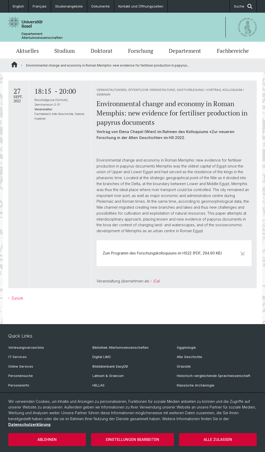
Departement (185, 50)
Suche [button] (243, 6)
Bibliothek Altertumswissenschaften (120, 347)
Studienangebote (69, 6)
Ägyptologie (186, 347)
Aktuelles (27, 50)
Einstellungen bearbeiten (132, 439)
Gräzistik (184, 366)
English (18, 6)
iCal (156, 281)
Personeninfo (18, 385)
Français (40, 6)
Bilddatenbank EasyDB (110, 366)
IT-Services (17, 357)
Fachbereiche (233, 50)
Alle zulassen (218, 439)
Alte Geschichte (189, 357)
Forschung (140, 50)
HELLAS (98, 385)
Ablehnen (47, 439)
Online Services (20, 366)
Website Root (14, 64)
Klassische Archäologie (195, 385)
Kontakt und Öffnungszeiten (140, 6)
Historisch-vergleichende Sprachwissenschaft (213, 376)
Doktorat (102, 50)
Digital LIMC (101, 357)
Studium (64, 50)
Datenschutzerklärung (29, 424)
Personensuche (20, 376)
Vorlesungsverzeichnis (26, 347)
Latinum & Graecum (108, 376)
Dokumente (100, 6)
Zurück (16, 298)
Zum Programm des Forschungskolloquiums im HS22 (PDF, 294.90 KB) (174, 253)
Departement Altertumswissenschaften (42, 36)
